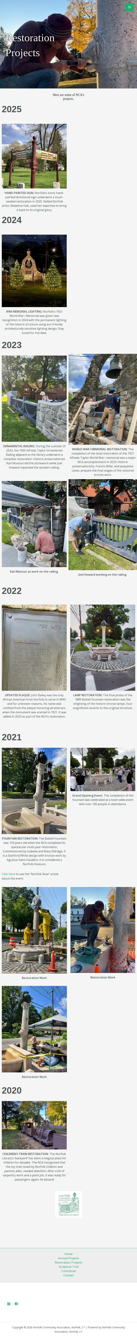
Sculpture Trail (68, 1267)
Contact (68, 1275)
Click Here (8, 874)
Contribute (68, 1271)
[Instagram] (8, 1303)
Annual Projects (68, 1258)
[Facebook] (16, 1303)
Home (69, 1254)
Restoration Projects (68, 1262)
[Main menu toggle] (129, 7)
